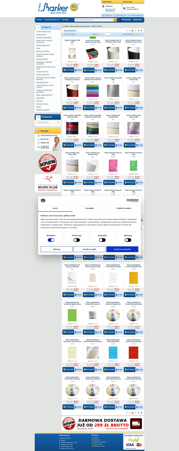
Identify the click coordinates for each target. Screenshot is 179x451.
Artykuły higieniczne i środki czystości (44, 86)
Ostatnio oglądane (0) (137, 15)
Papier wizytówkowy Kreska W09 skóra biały (113, 265)
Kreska (93, 44)
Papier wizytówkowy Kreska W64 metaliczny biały (72, 378)
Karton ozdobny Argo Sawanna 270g (93, 153)
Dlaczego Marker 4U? (52, 19)
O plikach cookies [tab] (123, 208)
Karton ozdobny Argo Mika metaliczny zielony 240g (92, 116)
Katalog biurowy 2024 (67, 444)
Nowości (137, 19)
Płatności (96, 438)
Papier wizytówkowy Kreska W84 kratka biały (133, 378)
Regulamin (96, 440)
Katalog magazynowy (67, 446)
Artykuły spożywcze (42, 82)
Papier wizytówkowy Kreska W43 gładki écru (113, 303)
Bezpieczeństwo (98, 444)
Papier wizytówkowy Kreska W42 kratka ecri (92, 303)
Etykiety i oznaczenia (42, 51)
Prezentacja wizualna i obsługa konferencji (45, 78)
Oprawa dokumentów (42, 75)
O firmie (39, 19)
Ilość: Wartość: (132, 8)
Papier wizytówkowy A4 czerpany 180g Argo (72, 265)
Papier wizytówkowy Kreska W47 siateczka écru (72, 340)
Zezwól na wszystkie (122, 249)
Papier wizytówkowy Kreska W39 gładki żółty (133, 265)
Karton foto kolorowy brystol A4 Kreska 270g (92, 41)
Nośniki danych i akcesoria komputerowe (44, 41)
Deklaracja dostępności (67, 448)
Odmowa (56, 249)
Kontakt (63, 440)
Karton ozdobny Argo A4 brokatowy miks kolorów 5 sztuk (92, 79)
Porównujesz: (121, 15)
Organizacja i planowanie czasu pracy (46, 68)
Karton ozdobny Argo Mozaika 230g (113, 116)
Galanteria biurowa (42, 59)
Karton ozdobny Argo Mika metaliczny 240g (72, 116)
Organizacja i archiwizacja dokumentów (44, 63)
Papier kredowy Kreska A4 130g (133, 153)
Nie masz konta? (110, 9)
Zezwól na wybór (89, 249)
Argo (72, 44)
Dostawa (66, 19)
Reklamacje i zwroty (99, 446)
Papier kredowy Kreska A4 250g (113, 191)
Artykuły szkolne (41, 34)
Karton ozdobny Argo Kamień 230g (134, 78)
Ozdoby (38, 107)
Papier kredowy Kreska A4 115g (113, 153)
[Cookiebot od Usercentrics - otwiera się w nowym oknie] (128, 200)
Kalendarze (39, 101)
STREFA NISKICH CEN (43, 31)
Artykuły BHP (40, 98)
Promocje (126, 19)
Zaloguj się (109, 6)
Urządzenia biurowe (42, 72)
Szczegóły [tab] (89, 208)
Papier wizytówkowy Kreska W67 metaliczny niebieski (92, 378)
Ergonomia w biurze (42, 104)
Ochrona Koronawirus (43, 110)
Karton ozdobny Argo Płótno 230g (72, 153)
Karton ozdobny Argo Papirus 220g (134, 116)
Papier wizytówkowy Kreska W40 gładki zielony (72, 303)
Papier (38, 48)
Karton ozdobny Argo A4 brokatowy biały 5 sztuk (113, 41)
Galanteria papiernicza (43, 45)
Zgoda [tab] (55, 208)
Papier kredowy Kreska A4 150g (72, 191)
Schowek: (108, 15)
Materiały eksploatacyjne (43, 37)
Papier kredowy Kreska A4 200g (92, 191)
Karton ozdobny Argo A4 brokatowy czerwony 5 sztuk (72, 79)
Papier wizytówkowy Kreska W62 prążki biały (133, 340)
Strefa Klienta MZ (66, 438)
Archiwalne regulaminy (99, 442)
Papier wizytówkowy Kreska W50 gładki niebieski (113, 341)
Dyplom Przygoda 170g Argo (72, 41)
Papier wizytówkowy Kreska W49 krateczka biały (93, 340)
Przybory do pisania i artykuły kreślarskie (45, 55)
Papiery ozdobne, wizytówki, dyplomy (80, 26)
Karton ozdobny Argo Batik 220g (113, 78)
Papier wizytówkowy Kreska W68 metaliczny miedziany (113, 378)
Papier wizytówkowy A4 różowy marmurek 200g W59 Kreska (92, 266)
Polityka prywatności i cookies (69, 442)
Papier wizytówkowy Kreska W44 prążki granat (133, 303)
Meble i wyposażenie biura (44, 95)
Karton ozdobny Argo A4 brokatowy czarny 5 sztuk (133, 41)
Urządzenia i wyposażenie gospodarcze (44, 91)
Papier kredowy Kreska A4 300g (133, 191)
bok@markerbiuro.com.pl (49, 135)
